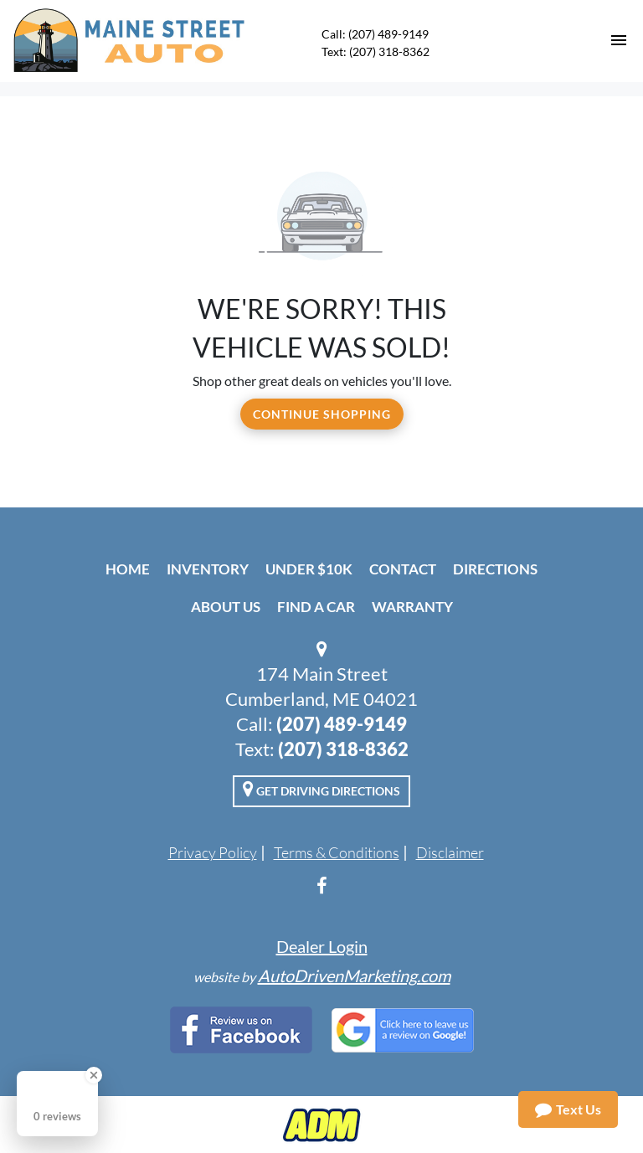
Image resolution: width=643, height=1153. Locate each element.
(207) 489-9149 (341, 724)
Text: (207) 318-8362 (376, 51)
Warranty (412, 606)
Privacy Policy (212, 852)
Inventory (208, 569)
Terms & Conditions (336, 852)
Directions (495, 569)
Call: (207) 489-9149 (375, 34)
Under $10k (308, 569)
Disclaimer (450, 852)
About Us (225, 606)
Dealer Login (322, 946)
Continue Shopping (322, 414)
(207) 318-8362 (343, 749)
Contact (402, 569)
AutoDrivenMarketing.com (354, 975)
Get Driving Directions (321, 789)
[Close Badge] (93, 1075)
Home (127, 569)
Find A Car (316, 606)
